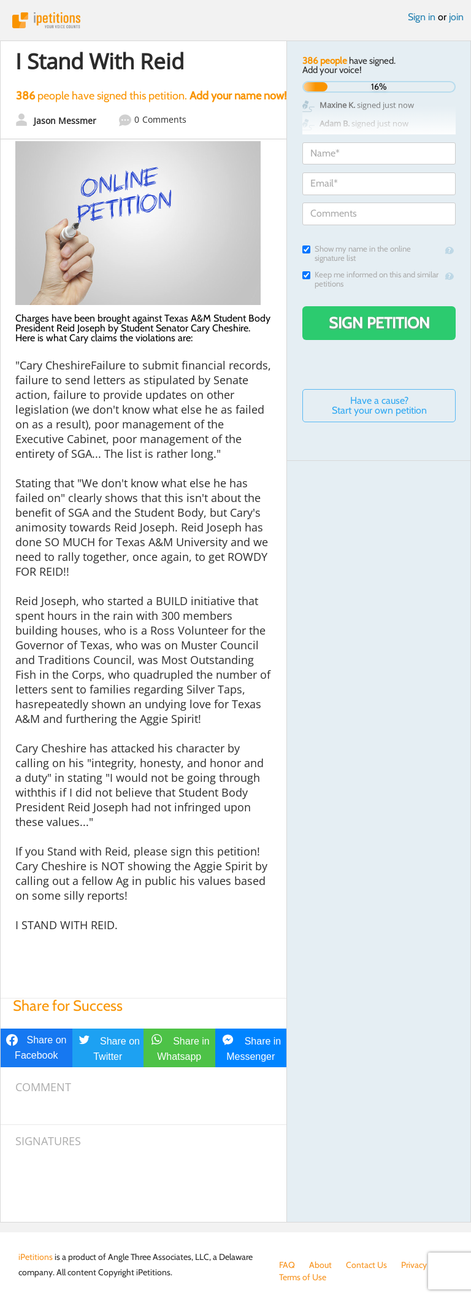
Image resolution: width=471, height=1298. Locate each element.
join (456, 17)
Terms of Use (302, 1277)
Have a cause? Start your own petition (379, 405)
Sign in (421, 17)
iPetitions (235, 20)
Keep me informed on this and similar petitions (370, 279)
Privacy (414, 1264)
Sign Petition (379, 323)
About (320, 1264)
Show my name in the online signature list (356, 253)
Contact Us (366, 1264)
